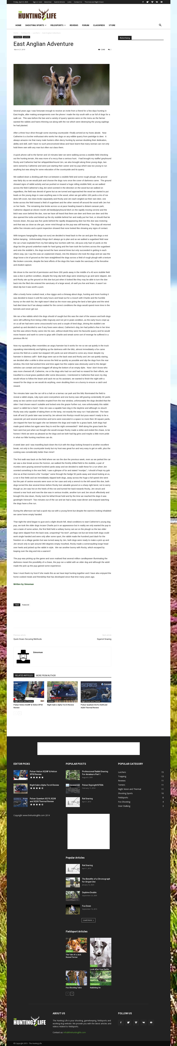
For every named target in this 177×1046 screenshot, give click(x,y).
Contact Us (78, 2)
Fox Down (86, 906)
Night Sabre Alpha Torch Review (60, 705)
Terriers (69, 951)
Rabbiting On (95, 988)
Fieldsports (58, 25)
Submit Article (59, 2)
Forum (85, 25)
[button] (160, 25)
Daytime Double (89, 892)
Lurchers (36, 33)
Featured (25, 605)
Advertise (47, 2)
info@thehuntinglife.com (75, 1032)
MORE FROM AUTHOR (46, 675)
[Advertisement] (112, 14)
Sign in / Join (37, 2)
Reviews (74, 25)
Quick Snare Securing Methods (27, 639)
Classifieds (99, 25)
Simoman (38, 652)
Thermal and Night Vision (94, 2)
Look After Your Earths (99, 969)
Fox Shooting (71, 984)
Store (112, 25)
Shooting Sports (35, 25)
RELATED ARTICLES (24, 675)
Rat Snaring (87, 798)
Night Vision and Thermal (23, 701)
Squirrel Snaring (104, 639)
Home (18, 25)
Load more (88, 920)
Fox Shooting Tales (74, 988)
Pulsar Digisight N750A (92, 785)
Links (69, 2)
